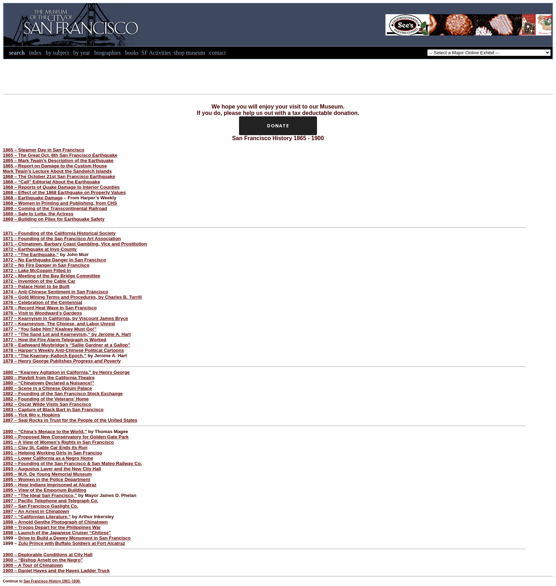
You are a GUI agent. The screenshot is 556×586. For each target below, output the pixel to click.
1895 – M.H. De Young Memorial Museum (47, 474)
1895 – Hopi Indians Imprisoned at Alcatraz (49, 484)
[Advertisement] (278, 75)
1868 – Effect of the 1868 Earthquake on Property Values (64, 192)
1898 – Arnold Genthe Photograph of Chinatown (55, 522)
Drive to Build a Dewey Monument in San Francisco (74, 538)
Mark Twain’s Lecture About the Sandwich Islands (57, 171)
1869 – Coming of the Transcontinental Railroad (55, 208)
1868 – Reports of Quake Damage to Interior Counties (61, 187)
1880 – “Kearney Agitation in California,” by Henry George (66, 372)
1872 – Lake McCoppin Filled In (37, 270)
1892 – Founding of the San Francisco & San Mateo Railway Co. (72, 463)
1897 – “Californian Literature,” (37, 516)
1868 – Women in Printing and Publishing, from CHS (60, 203)
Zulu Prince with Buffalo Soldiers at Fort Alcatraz (71, 543)
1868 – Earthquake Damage (32, 197)
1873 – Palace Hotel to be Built (36, 286)
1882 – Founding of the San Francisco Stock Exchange (63, 393)
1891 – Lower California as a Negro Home (48, 458)
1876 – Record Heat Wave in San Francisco (50, 307)
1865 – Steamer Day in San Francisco (43, 150)
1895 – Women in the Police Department (46, 479)
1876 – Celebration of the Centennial (42, 302)
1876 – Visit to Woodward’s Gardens (42, 313)
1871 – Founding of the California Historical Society (59, 233)
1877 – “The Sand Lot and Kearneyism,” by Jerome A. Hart (67, 334)
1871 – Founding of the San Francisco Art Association (62, 238)
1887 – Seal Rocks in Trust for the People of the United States (70, 420)
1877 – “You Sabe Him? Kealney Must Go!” (49, 329)
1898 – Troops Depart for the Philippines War (52, 527)
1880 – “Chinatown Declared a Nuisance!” (48, 383)
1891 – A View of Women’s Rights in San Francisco (58, 442)
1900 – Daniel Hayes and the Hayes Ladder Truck (56, 570)
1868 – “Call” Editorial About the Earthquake (51, 181)
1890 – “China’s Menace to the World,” (45, 431)
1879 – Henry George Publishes (62, 361)
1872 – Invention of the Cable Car (39, 281)
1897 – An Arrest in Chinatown (36, 511)
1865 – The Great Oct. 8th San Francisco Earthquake (60, 155)
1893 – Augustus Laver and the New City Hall (52, 468)
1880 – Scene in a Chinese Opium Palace (47, 388)
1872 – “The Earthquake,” (31, 254)
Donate (278, 125)
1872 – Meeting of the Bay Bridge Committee (51, 275)
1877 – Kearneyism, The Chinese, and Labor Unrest (59, 323)
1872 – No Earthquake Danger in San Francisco (54, 259)
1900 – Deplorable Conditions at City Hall (48, 554)
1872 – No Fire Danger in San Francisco (46, 265)
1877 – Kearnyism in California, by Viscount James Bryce (65, 318)
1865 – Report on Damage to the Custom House (55, 165)
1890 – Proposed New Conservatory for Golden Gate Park (66, 437)
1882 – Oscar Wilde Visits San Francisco (47, 404)
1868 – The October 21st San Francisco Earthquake (59, 176)
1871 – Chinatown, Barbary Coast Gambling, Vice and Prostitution (75, 244)
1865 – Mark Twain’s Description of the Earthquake (58, 160)
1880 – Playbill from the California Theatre (49, 377)
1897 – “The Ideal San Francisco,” (40, 495)
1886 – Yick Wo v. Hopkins (31, 415)
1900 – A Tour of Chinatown (33, 565)
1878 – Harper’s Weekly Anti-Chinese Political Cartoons (63, 350)
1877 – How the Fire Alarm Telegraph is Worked (54, 339)
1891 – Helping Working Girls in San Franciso (52, 452)
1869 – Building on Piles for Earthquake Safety (54, 219)
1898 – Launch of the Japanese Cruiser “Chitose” (57, 532)
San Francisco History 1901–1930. (51, 581)
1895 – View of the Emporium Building (44, 490)
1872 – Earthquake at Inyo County (40, 249)
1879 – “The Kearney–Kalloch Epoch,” (45, 355)
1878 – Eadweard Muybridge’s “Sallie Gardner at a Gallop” (66, 345)
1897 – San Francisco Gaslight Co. (40, 506)
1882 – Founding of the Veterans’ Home (46, 399)
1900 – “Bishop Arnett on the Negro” (43, 560)
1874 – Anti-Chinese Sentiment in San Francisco (55, 291)
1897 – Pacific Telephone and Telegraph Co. (50, 500)
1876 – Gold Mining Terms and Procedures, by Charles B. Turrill (72, 297)
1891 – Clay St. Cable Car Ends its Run (45, 447)
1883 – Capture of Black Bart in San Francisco (53, 409)
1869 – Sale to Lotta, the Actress (38, 213)
